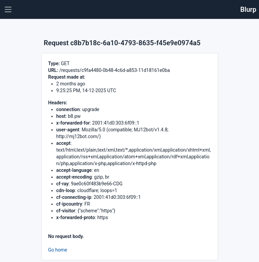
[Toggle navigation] (8, 9)
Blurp (248, 9)
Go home (57, 250)
